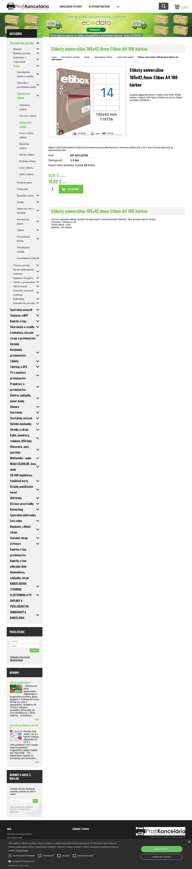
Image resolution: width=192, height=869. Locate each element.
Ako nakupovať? (15, 837)
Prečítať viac (22, 850)
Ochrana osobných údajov (19, 833)
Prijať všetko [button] (162, 849)
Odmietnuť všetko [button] (161, 857)
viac (37, 719)
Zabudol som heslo (20, 657)
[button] (65, 861)
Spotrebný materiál (99, 6)
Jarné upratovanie (20, 682)
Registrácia (16, 660)
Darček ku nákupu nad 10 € (24, 726)
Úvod (54, 57)
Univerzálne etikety (125, 57)
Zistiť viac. (14, 812)
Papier (87, 57)
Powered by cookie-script (18, 866)
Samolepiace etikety (103, 57)
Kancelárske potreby (71, 6)
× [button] (189, 842)
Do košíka (73, 189)
